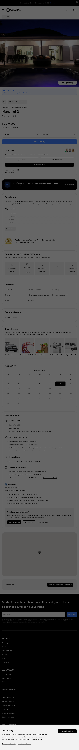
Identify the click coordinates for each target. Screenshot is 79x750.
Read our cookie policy (9, 744)
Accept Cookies (67, 731)
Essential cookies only (24, 744)
